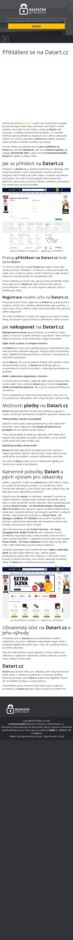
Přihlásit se (40, 720)
